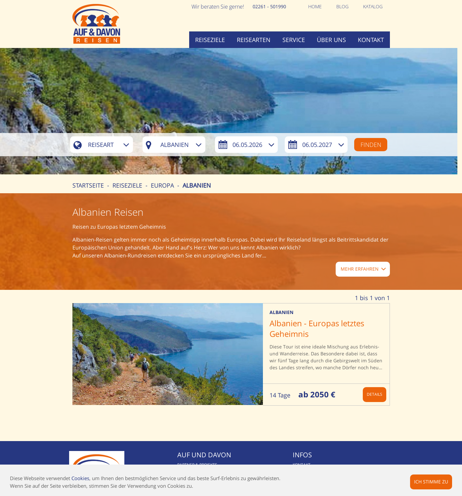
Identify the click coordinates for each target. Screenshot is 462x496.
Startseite (88, 185)
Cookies (80, 478)
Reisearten (254, 40)
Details (374, 394)
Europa (162, 185)
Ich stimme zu (431, 481)
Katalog (373, 6)
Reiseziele (210, 40)
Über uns (331, 40)
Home (315, 6)
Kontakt (371, 40)
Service (293, 40)
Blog (342, 6)
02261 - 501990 (269, 6)
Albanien (197, 185)
